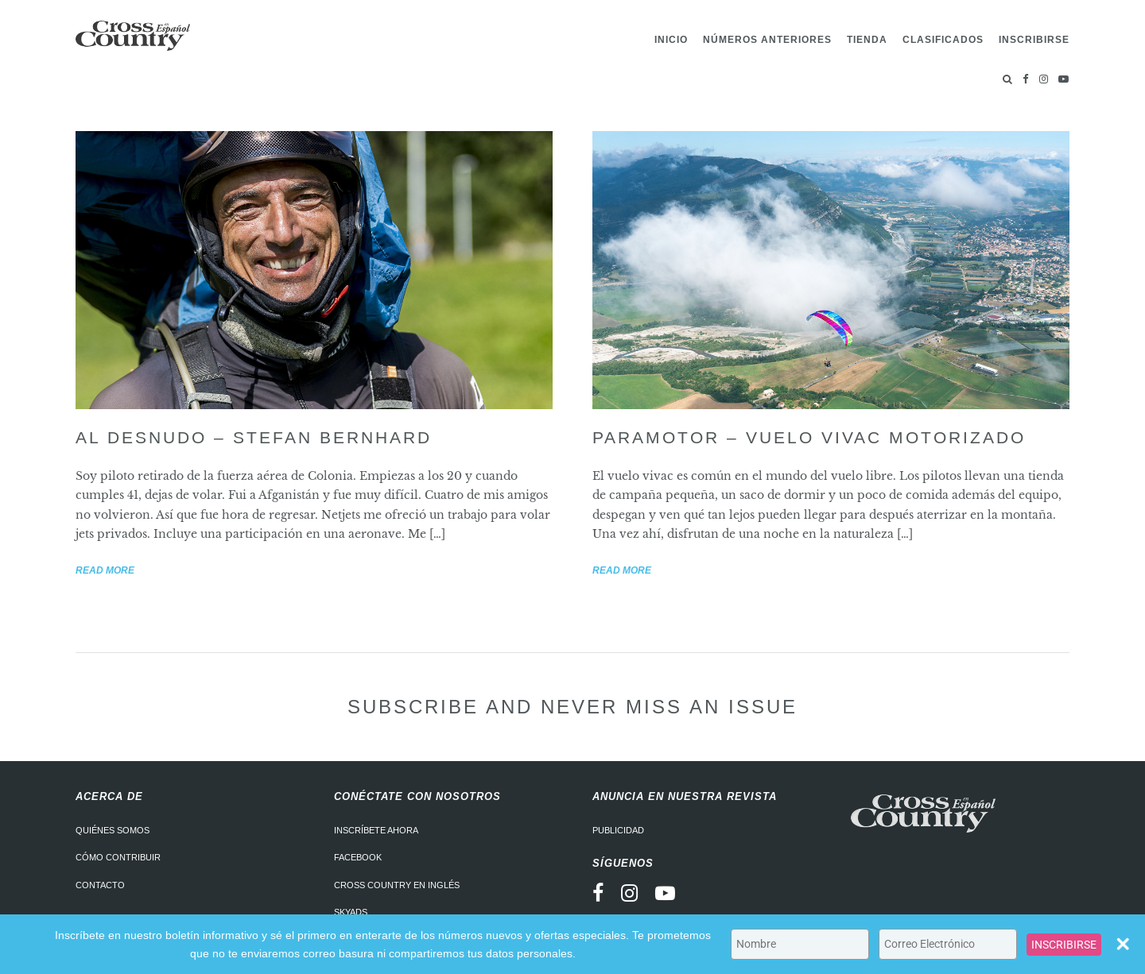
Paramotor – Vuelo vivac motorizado (809, 437)
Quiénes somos (112, 830)
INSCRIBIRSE (1063, 944)
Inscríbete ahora (376, 830)
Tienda (867, 39)
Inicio (671, 39)
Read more (105, 570)
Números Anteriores (767, 39)
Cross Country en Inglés (397, 885)
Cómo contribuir (118, 857)
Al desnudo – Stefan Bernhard (254, 437)
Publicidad (618, 830)
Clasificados (943, 39)
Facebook (358, 857)
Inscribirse (1034, 39)
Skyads (350, 912)
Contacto (100, 885)
